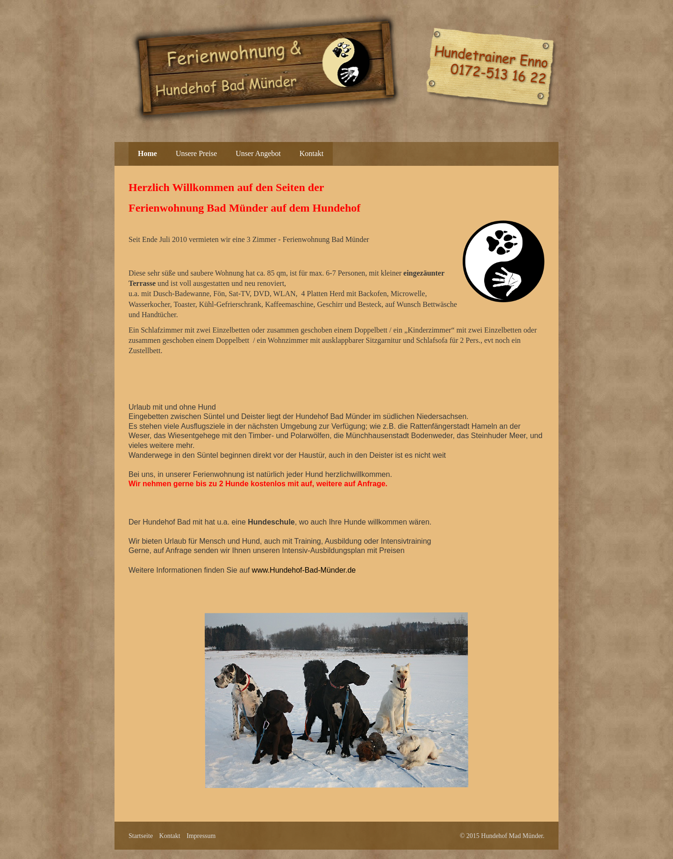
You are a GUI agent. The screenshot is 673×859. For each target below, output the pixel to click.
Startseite (141, 835)
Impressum (200, 835)
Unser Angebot (258, 153)
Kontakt (312, 153)
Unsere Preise (196, 153)
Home (147, 153)
